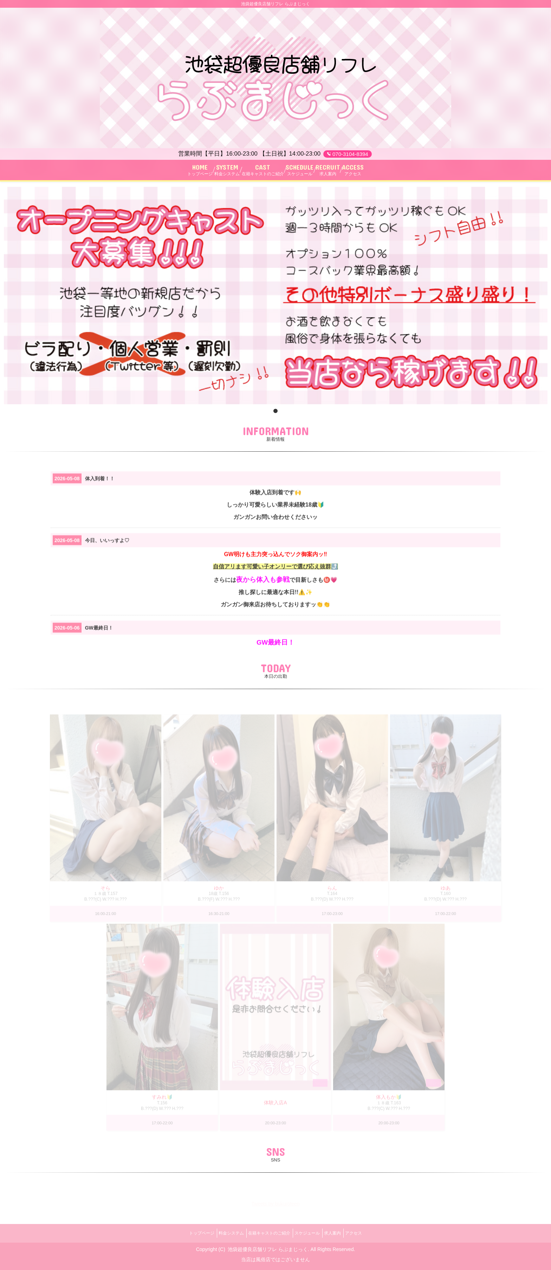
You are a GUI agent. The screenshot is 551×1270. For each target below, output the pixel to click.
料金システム (223, 1233)
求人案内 (340, 1233)
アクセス (366, 1233)
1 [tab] (275, 414)
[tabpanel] (275, 298)
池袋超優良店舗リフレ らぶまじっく (268, 1246)
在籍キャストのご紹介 (266, 1233)
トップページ (188, 1233)
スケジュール (310, 1233)
